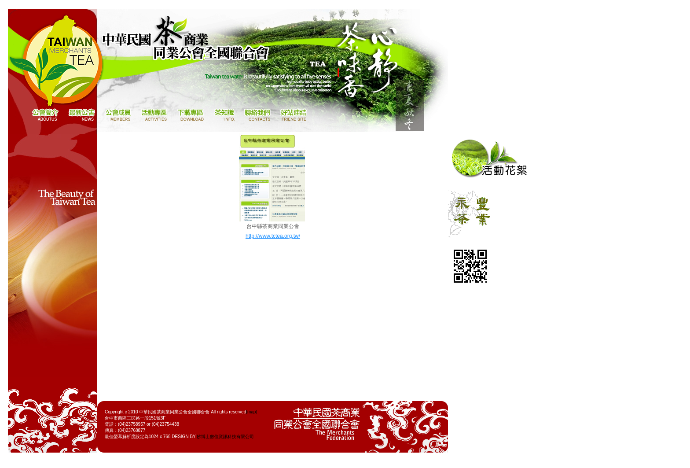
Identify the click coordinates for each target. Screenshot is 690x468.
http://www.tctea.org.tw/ (273, 236)
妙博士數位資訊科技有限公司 (225, 436)
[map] (251, 411)
